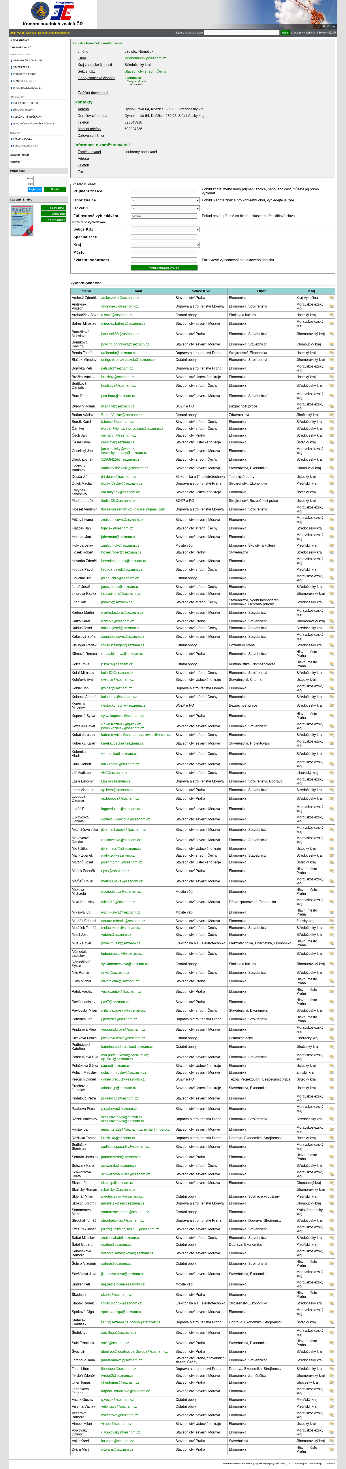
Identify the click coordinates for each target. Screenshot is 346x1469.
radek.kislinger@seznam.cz (123, 645)
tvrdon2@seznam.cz (117, 1375)
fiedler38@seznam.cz (118, 501)
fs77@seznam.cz (114, 1322)
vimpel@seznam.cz (116, 1424)
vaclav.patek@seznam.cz (121, 991)
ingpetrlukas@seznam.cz (121, 809)
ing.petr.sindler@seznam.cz (123, 1284)
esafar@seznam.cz (116, 1244)
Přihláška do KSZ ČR (25, 103)
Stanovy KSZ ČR (22, 81)
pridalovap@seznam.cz (119, 1098)
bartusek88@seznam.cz (120, 334)
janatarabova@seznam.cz (121, 1360)
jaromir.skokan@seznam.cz (123, 1203)
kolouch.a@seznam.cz (119, 697)
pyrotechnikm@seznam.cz (122, 1196)
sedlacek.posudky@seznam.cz (125, 1146)
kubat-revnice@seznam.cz (122, 735)
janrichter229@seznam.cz (121, 1129)
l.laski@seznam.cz (116, 781)
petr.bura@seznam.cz (118, 396)
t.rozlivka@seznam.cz (118, 1138)
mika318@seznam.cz (118, 902)
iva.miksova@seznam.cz (120, 912)
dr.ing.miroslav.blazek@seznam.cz (128, 360)
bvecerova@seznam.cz (119, 1415)
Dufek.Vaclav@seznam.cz (121, 483)
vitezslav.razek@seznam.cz (123, 1121)
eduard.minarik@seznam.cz (123, 921)
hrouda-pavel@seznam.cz (121, 569)
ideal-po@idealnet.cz (117, 1351)
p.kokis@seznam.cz (117, 664)
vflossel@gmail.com (149, 509)
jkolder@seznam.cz (116, 688)
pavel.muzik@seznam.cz (120, 943)
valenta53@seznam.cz (119, 1406)
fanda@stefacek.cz (145, 1322)
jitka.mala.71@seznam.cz (121, 848)
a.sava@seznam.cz (116, 315)
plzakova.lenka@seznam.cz (123, 1038)
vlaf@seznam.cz (114, 773)
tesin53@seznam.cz (143, 1229)
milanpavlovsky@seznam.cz (123, 1010)
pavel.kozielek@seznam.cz (122, 728)
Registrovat (35, 189)
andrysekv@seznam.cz (119, 306)
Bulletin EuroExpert (26, 145)
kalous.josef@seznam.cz (120, 628)
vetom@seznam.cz (116, 934)
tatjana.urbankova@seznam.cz (125, 1391)
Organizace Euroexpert (28, 88)
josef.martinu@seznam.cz (121, 862)
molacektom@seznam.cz (121, 928)
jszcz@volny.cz (113, 1229)
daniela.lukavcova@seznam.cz (125, 819)
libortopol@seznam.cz (118, 1369)
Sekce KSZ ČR (327, 32)
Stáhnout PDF (57, 208)
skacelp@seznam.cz (117, 1183)
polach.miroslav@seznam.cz (123, 1072)
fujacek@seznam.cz (117, 528)
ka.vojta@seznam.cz (117, 1441)
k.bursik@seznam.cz (117, 422)
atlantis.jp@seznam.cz (119, 1088)
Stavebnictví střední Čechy (145, 71)
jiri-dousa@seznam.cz (118, 476)
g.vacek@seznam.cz (117, 1399)
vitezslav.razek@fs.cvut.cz (122, 1117)
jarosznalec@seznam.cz (120, 587)
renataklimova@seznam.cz (122, 654)
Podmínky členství (24, 74)
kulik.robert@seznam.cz (120, 764)
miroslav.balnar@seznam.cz (123, 323)
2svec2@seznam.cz (152, 1351)
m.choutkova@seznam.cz (121, 891)
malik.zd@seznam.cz (118, 855)
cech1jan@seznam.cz (118, 435)
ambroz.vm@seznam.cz (120, 298)
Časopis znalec (22, 139)
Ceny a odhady (136, 81)
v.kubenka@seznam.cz (119, 754)
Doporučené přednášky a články (33, 123)
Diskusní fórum (19, 155)
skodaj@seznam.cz (116, 1294)
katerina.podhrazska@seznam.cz (127, 1047)
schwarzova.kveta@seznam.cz (125, 1174)
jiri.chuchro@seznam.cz (120, 578)
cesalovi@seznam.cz (118, 442)
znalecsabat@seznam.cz (121, 1238)
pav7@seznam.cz (115, 1002)
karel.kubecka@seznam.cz (122, 743)
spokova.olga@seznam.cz (122, 1312)
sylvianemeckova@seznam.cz (125, 964)
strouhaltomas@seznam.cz (122, 1220)
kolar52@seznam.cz (117, 673)
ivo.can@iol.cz (112, 428)
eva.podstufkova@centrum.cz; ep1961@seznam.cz (125, 1057)
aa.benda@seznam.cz (118, 353)
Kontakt (15, 162)
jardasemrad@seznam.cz (121, 1157)
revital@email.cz (158, 735)
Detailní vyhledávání (304, 32)
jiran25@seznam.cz (116, 602)
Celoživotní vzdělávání (27, 117)
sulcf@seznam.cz (115, 1343)
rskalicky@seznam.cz (118, 1189)
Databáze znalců (20, 47)
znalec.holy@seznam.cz (120, 545)
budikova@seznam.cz (118, 385)
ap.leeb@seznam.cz (117, 790)
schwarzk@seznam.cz (118, 1165)
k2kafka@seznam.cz (117, 621)
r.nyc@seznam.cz (115, 972)
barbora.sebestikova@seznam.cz (127, 1253)
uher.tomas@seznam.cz (120, 1382)
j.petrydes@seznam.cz (119, 1019)
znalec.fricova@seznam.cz (122, 520)
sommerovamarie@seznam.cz (125, 1212)
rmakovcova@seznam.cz (121, 840)
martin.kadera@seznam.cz (122, 612)
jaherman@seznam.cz (118, 537)
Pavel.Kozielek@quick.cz (121, 724)
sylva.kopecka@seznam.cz (122, 716)
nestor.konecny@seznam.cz (123, 705)
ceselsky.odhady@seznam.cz (124, 453)
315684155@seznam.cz (120, 459)
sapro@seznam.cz (116, 1066)
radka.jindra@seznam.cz (120, 593)
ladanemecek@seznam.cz (145, 58)
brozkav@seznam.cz (117, 377)
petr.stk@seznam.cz (117, 368)
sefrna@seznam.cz (116, 1263)
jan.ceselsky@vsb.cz (117, 449)
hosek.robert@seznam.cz (121, 552)
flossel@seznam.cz (116, 509)
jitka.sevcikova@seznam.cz (123, 1274)
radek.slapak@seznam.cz (121, 1303)
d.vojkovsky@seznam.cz (120, 1432)
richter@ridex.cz (157, 1129)
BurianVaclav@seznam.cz (121, 415)
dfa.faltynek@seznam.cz (120, 492)
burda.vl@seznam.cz (117, 406)
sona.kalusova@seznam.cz (122, 636)
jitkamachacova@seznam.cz (123, 829)
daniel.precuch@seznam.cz (123, 1079)
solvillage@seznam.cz (118, 1332)
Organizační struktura (27, 60)
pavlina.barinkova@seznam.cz (125, 344)
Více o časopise (56, 220)
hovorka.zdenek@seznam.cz (124, 561)
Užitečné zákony (23, 110)
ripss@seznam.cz (115, 871)
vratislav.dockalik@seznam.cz (124, 468)
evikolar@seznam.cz (117, 679)
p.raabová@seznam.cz (119, 1109)
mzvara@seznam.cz (117, 1449)
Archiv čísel (58, 214)
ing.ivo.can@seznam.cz (144, 428)
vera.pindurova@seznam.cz (123, 1029)
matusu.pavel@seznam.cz (122, 881)
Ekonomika (132, 78)
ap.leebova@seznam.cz (120, 798)
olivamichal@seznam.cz (120, 981)
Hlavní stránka (19, 40)
